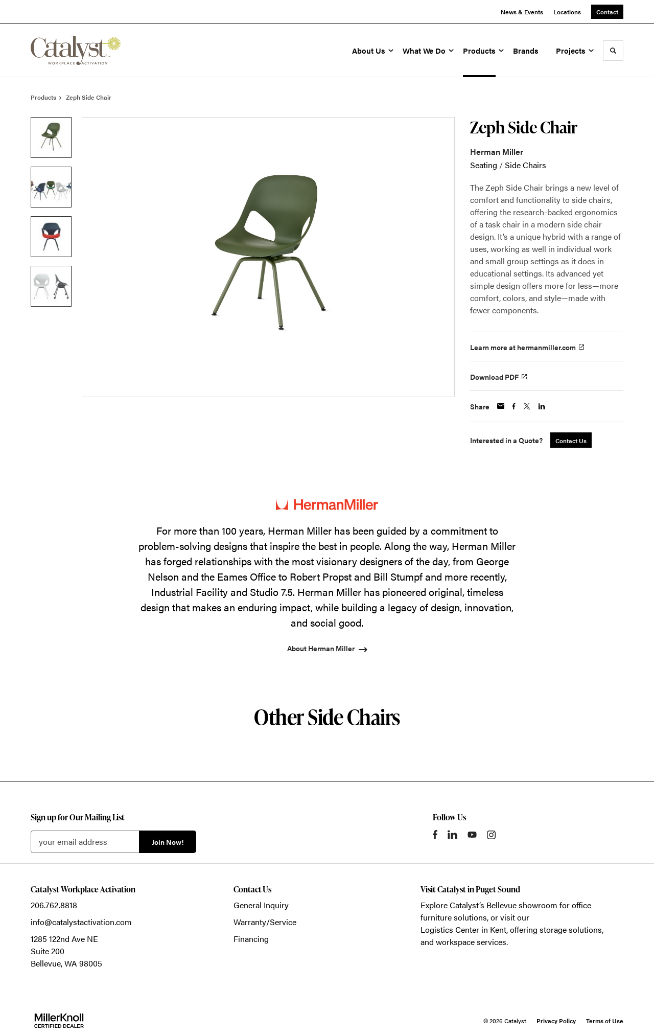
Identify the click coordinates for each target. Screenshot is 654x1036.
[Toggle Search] (613, 50)
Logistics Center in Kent (463, 929)
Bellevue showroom (521, 905)
